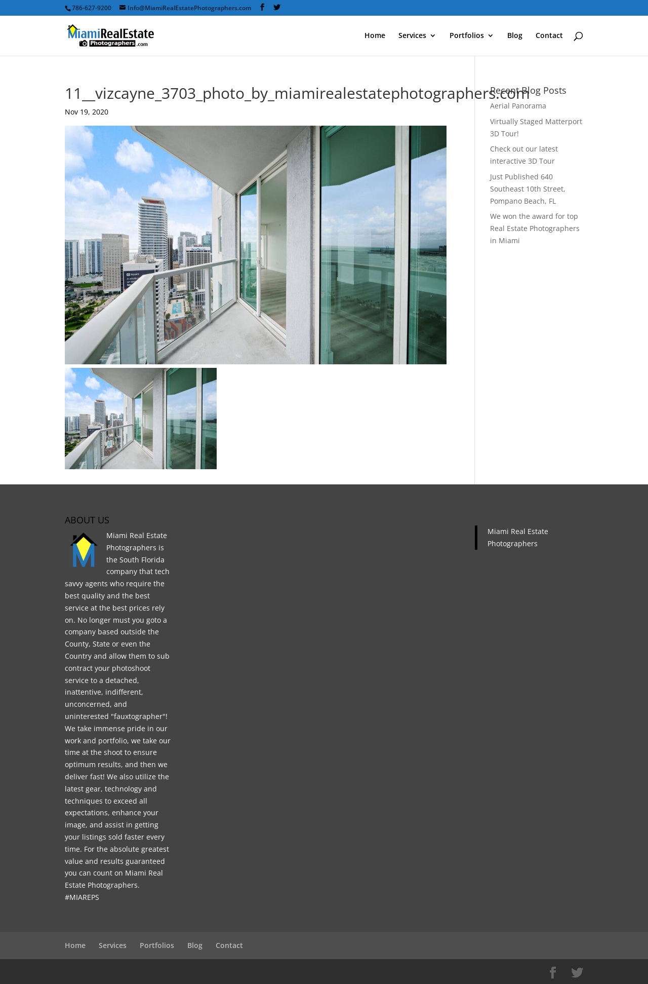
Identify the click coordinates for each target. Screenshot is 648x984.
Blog (514, 36)
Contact (549, 36)
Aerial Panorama (518, 105)
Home (374, 36)
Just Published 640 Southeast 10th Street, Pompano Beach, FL (527, 189)
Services (412, 36)
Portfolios (467, 36)
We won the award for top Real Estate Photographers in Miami (535, 228)
